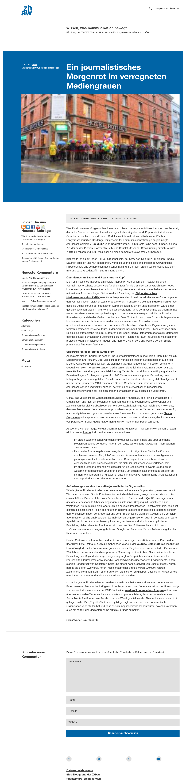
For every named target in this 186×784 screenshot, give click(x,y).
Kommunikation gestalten (33, 345)
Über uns (175, 9)
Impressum (162, 9)
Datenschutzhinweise (79, 770)
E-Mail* (72, 711)
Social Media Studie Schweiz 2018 (37, 253)
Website (73, 722)
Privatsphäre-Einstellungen (83, 779)
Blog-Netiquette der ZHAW (83, 775)
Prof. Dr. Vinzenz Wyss (85, 219)
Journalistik (90, 620)
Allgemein (25, 326)
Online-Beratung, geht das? (43, 301)
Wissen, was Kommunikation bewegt (96, 28)
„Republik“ (97, 244)
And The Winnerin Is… (39, 278)
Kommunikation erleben (32, 340)
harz (34, 65)
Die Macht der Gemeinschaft (34, 249)
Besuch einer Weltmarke (32, 244)
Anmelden (26, 366)
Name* (72, 700)
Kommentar (75, 661)
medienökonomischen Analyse (144, 590)
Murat (24, 306)
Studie (156, 302)
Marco (24, 301)
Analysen (86, 345)
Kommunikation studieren (33, 349)
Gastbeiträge (27, 331)
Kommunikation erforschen (45, 68)
